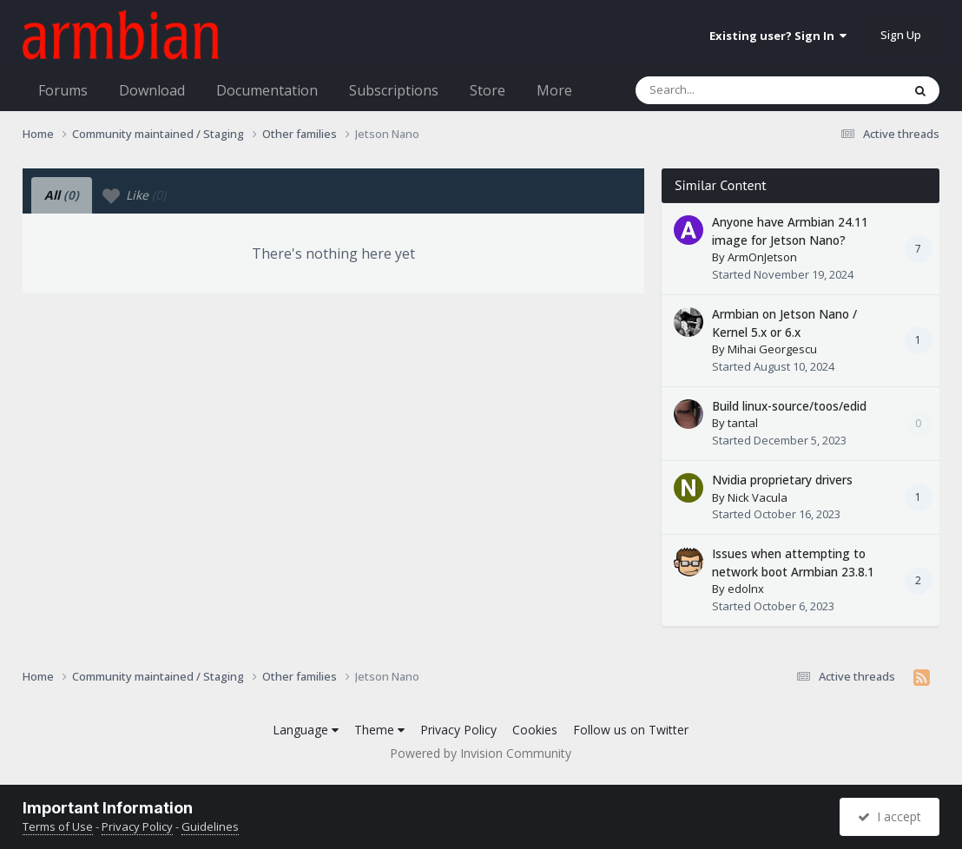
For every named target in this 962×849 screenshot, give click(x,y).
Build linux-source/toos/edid (789, 406)
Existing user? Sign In (778, 35)
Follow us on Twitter (631, 729)
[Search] (723, 90)
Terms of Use (58, 826)
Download (152, 90)
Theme (379, 729)
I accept (889, 816)
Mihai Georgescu (772, 349)
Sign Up (900, 35)
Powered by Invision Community (480, 753)
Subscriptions (393, 90)
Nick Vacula (757, 497)
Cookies (534, 729)
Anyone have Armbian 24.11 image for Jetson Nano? (790, 231)
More (554, 90)
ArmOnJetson (762, 257)
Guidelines (210, 826)
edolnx (746, 588)
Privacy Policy (458, 729)
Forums (63, 90)
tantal (743, 423)
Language (306, 729)
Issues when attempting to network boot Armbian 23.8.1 (793, 562)
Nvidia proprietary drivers (782, 479)
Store (487, 90)
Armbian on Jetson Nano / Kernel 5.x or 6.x (784, 323)
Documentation (267, 90)
